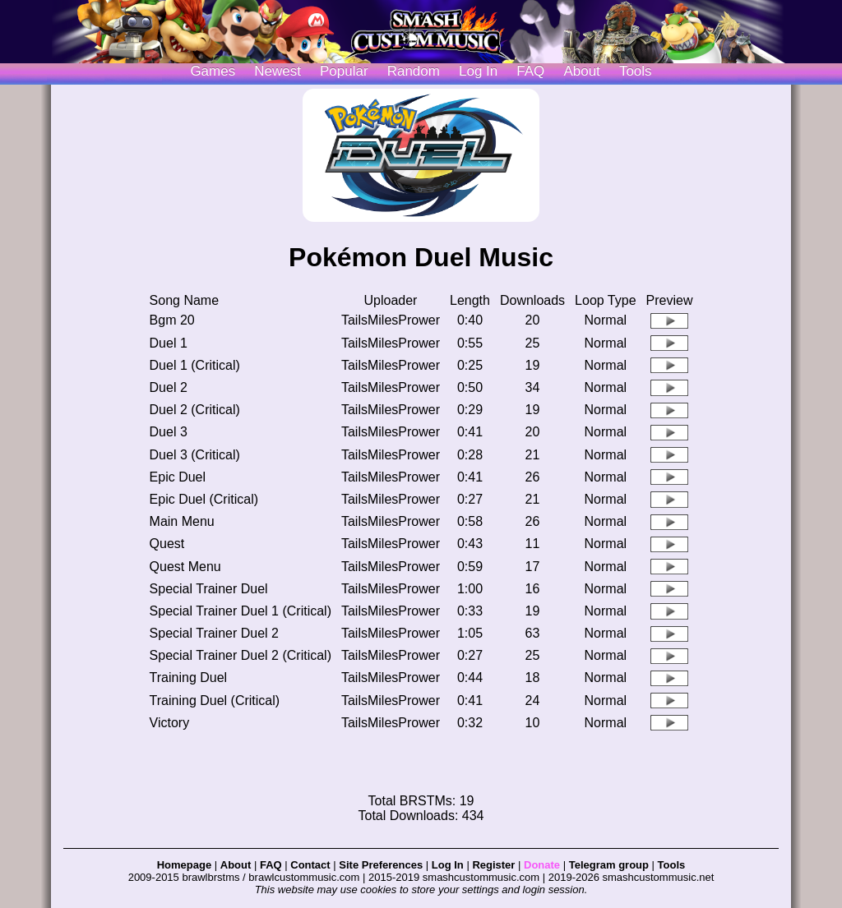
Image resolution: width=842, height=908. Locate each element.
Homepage (184, 865)
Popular (344, 71)
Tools (635, 71)
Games (212, 71)
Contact (310, 865)
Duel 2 (168, 387)
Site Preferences (381, 865)
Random (413, 71)
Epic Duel (178, 477)
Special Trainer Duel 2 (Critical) (240, 655)
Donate (542, 865)
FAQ (530, 71)
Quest (167, 544)
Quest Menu (185, 567)
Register (493, 865)
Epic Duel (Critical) (204, 499)
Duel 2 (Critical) (195, 410)
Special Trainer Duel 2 (214, 633)
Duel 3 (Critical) (195, 455)
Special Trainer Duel (209, 589)
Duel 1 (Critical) (195, 365)
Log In (448, 865)
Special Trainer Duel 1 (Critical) (240, 611)
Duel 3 (168, 432)
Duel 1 (168, 343)
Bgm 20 (172, 320)
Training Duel (189, 677)
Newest (277, 71)
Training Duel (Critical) (215, 701)
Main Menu (182, 521)
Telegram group (609, 865)
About (581, 71)
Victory (170, 723)
